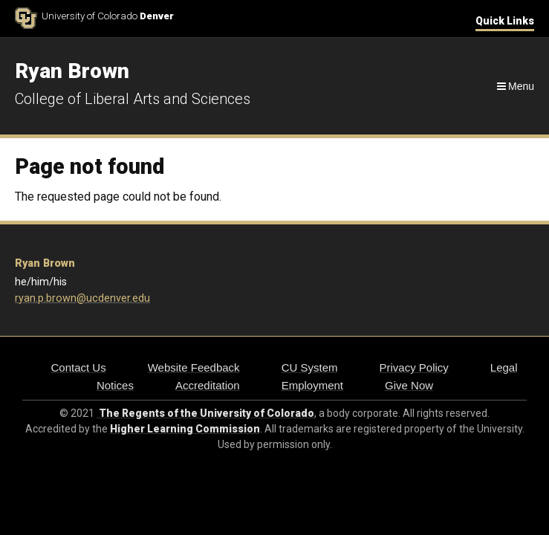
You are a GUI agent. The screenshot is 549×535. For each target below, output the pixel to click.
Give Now (409, 385)
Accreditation (207, 385)
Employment (312, 385)
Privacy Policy (413, 367)
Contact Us (78, 367)
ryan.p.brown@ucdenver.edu (82, 298)
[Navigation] (514, 86)
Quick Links (504, 21)
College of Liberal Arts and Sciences (132, 99)
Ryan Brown (45, 263)
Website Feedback (194, 367)
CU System (310, 367)
